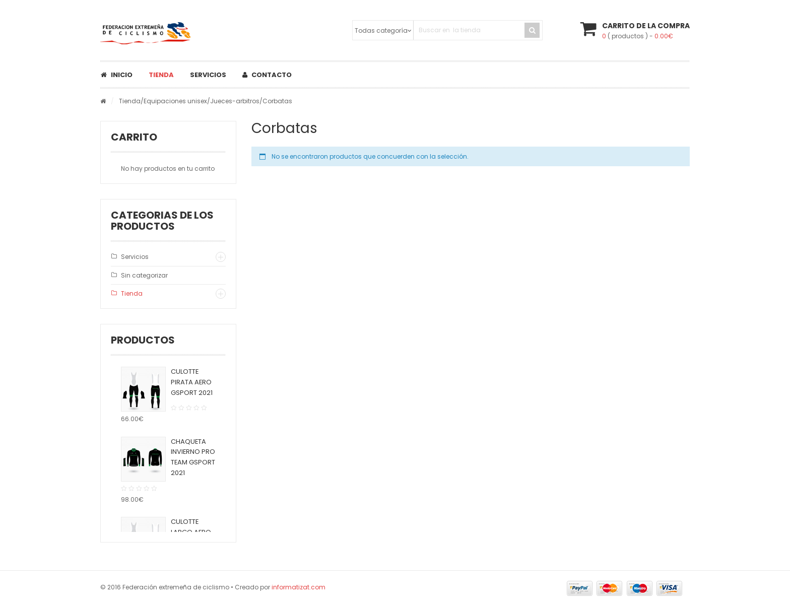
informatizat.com (298, 587)
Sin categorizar (144, 275)
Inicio (117, 75)
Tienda (161, 75)
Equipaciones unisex (175, 101)
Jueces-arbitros (234, 101)
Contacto (267, 75)
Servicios (208, 75)
